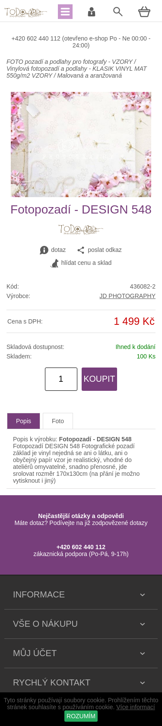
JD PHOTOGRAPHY (127, 295)
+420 (19, 38)
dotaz (53, 250)
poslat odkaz (99, 250)
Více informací (135, 707)
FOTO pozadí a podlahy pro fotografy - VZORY (70, 61)
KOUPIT (99, 378)
